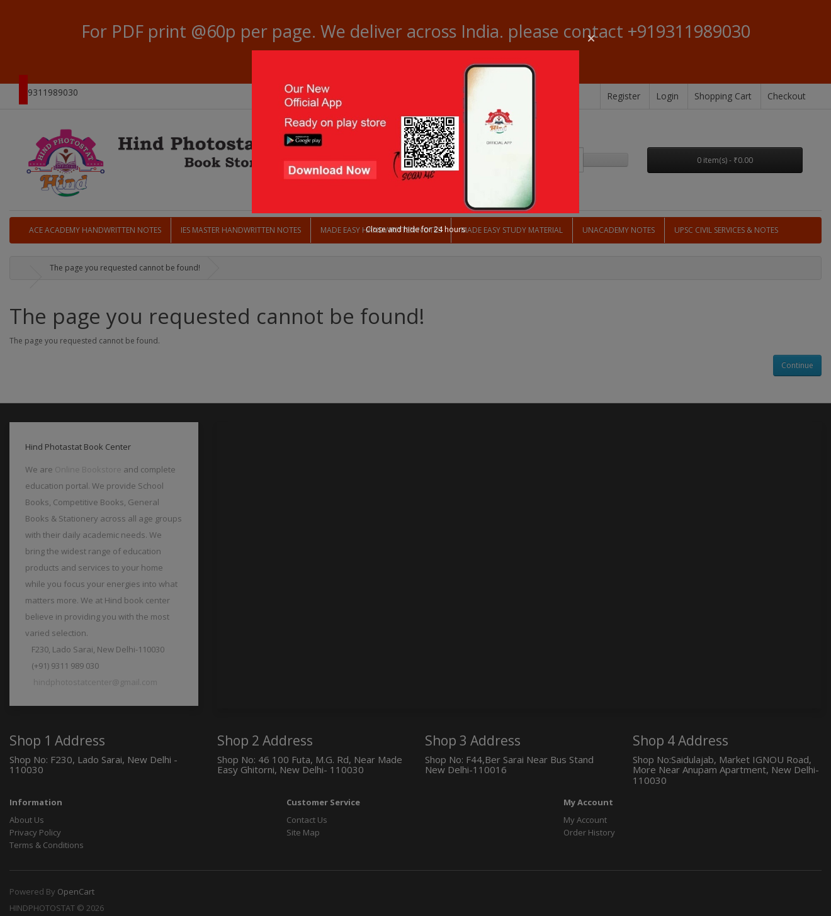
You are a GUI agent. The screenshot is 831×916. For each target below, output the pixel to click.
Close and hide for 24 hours (415, 229)
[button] (591, 38)
